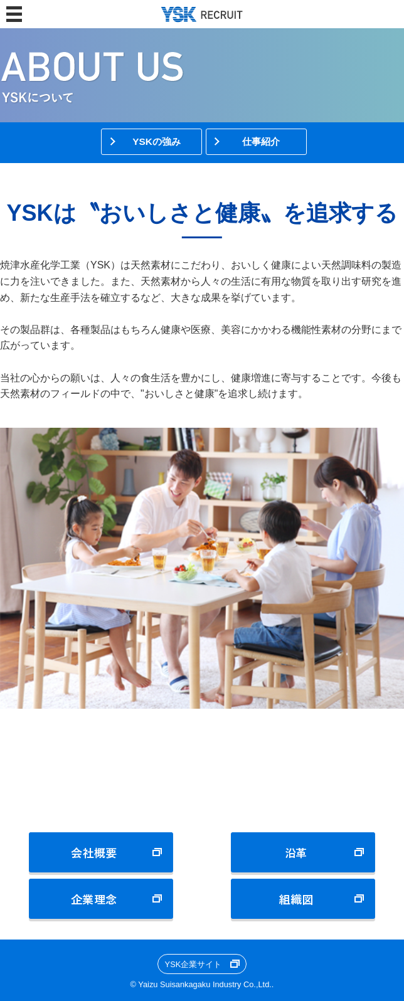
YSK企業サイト (193, 964)
